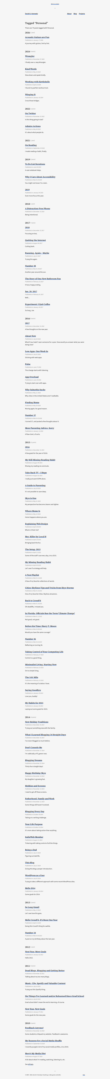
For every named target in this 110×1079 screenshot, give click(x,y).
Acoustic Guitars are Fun (37, 37)
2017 (27, 323)
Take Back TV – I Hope (36, 472)
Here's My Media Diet (35, 1053)
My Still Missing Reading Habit (40, 459)
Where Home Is (32, 511)
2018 (27, 227)
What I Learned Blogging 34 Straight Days (45, 734)
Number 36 (30, 639)
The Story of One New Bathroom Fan (43, 278)
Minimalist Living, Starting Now (41, 664)
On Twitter (30, 113)
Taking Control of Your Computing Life (44, 651)
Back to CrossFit (33, 600)
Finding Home (32, 402)
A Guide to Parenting (35, 485)
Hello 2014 (30, 888)
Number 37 (30, 415)
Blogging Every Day (34, 811)
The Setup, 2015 (32, 549)
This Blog (29, 862)
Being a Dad (31, 849)
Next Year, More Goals (35, 951)
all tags (30, 1064)
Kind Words (31, 68)
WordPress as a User (35, 875)
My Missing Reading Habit (38, 562)
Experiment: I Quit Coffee (37, 304)
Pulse (27, 364)
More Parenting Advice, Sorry (39, 428)
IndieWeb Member (34, 837)
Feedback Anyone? (34, 1027)
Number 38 (30, 265)
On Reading (31, 145)
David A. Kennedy (31, 14)
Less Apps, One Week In (36, 351)
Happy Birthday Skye (35, 773)
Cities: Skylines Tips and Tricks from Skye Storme (49, 587)
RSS (84, 1075)
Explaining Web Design (36, 523)
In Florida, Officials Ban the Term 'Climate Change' (50, 613)
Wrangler (29, 56)
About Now (30, 336)
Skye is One (30, 498)
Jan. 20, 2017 (31, 291)
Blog (75, 14)
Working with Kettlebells (37, 81)
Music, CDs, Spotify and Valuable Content (45, 983)
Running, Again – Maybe (37, 253)
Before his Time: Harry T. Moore (40, 626)
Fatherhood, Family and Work (39, 798)
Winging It (30, 94)
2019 (27, 189)
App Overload (32, 376)
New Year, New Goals (35, 1008)
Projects (82, 14)
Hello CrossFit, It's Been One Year (41, 920)
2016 (27, 447)
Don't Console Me (33, 747)
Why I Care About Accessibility (40, 176)
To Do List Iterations (35, 164)
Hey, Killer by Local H (35, 536)
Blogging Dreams (33, 760)
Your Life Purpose (34, 824)
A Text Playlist (32, 575)
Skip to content (55, 4)
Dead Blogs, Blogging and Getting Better (45, 970)
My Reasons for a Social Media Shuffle (43, 1040)
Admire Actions (33, 126)
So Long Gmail (32, 907)
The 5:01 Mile (31, 677)
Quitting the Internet (35, 240)
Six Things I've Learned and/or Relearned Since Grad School (54, 996)
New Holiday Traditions (36, 721)
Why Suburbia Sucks (35, 389)
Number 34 (30, 932)
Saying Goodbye (33, 690)
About (69, 14)
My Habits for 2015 (34, 702)
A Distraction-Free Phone (37, 208)
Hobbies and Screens (35, 785)
